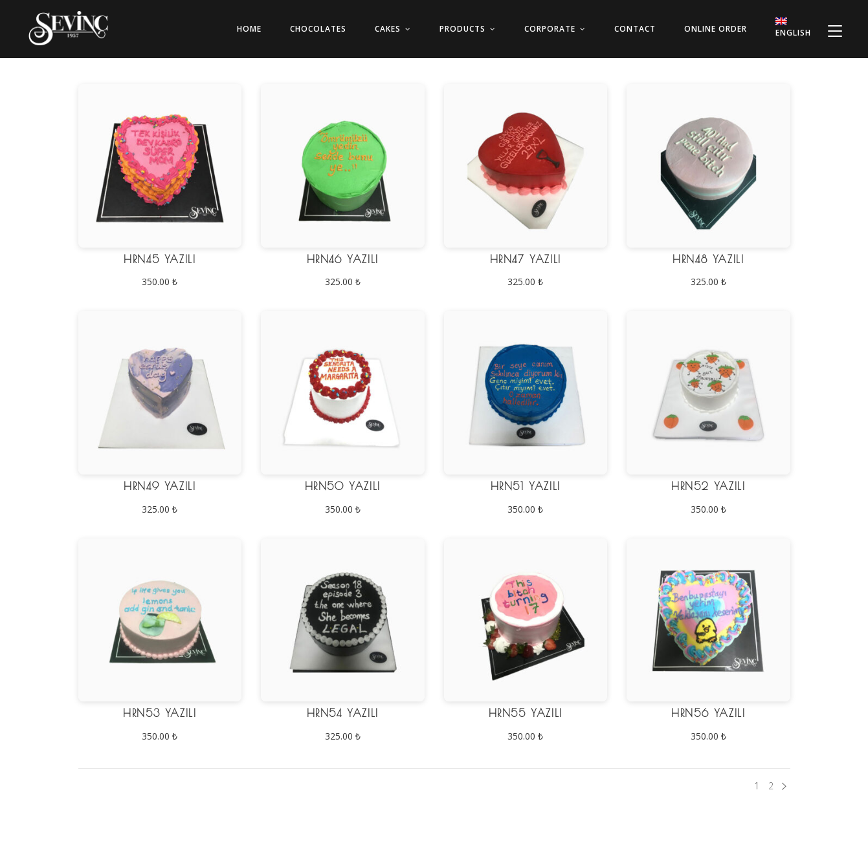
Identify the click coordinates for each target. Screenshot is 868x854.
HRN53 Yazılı (159, 713)
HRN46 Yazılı (343, 259)
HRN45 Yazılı (159, 259)
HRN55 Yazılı (525, 713)
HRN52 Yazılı (708, 486)
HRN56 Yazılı (708, 713)
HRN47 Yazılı (525, 259)
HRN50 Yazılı (343, 486)
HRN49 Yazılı (159, 486)
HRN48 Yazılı (708, 259)
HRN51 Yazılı (526, 486)
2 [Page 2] (770, 786)
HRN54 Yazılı (343, 713)
